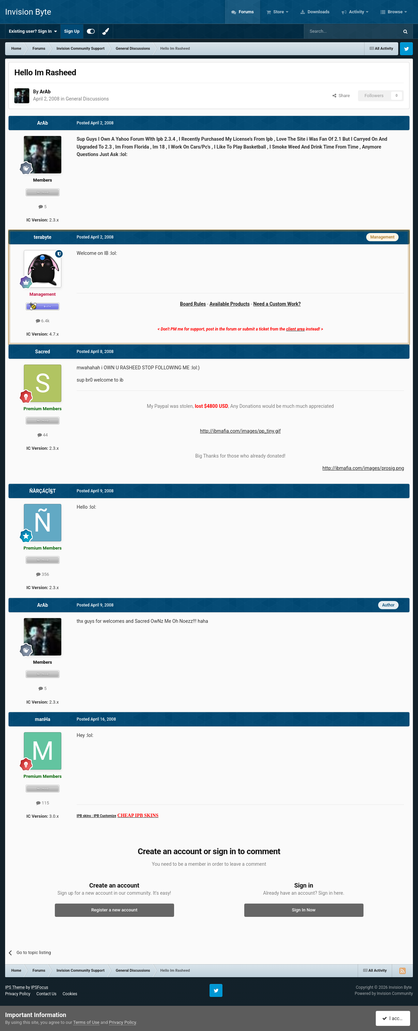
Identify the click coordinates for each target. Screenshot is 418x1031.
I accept (393, 1018)
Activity (356, 11)
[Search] (335, 31)
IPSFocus (39, 987)
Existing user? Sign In (33, 31)
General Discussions (87, 99)
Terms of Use (86, 1022)
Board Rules (193, 304)
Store (278, 11)
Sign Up (71, 31)
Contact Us (46, 993)
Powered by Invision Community (384, 993)
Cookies (70, 993)
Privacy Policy (17, 993)
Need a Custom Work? (277, 304)
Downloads (318, 11)
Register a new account (114, 909)
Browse (395, 11)
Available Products (230, 304)
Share (341, 95)
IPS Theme (15, 987)
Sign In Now (303, 909)
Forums (245, 11)
